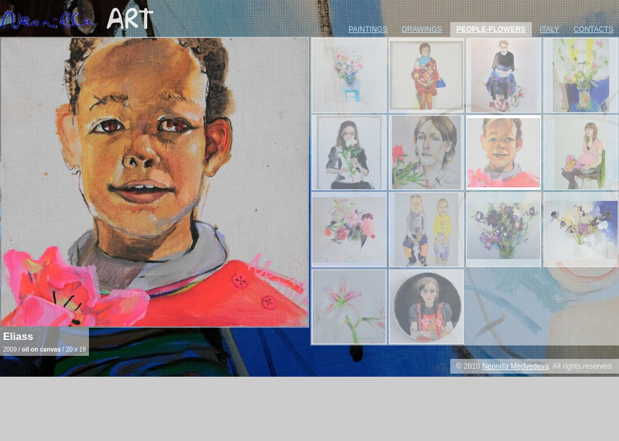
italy (549, 29)
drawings (422, 29)
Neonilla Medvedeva (515, 366)
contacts (593, 29)
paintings (368, 29)
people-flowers (491, 29)
